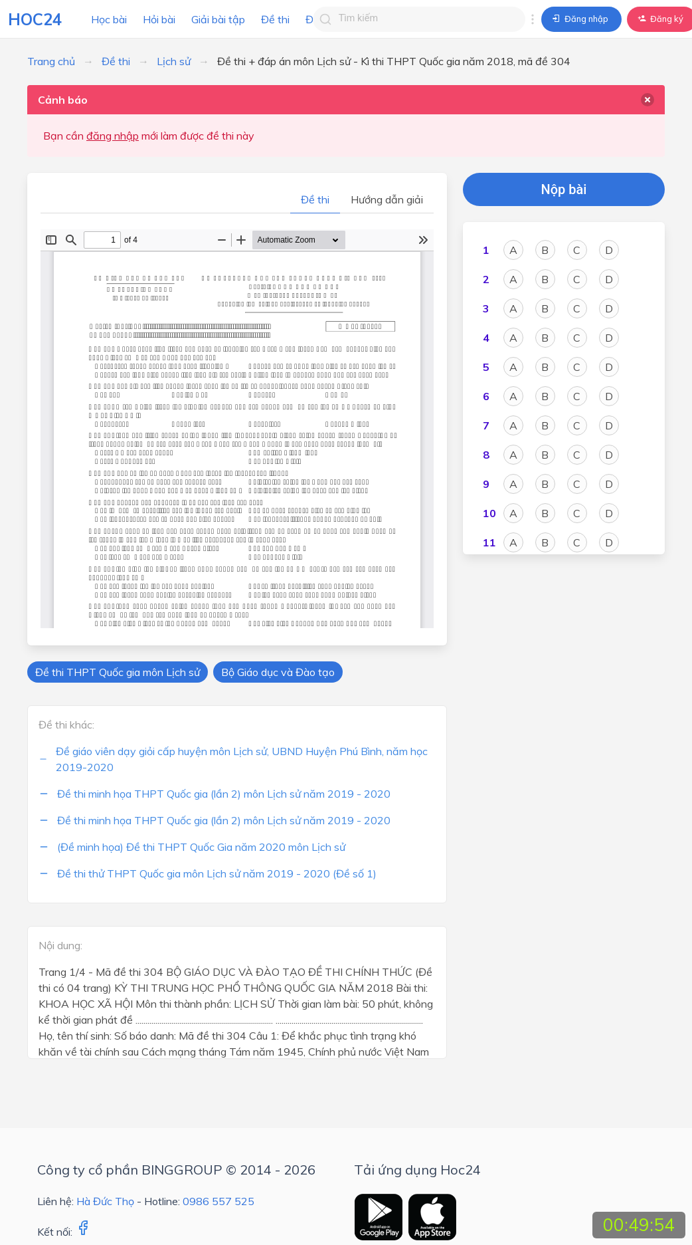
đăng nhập (112, 135)
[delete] (647, 99)
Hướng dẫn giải (387, 199)
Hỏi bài (159, 19)
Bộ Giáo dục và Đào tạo (278, 672)
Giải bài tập (218, 19)
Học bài (109, 19)
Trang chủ (51, 61)
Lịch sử (174, 61)
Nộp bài (564, 189)
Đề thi (275, 19)
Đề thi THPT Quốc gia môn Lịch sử (117, 672)
